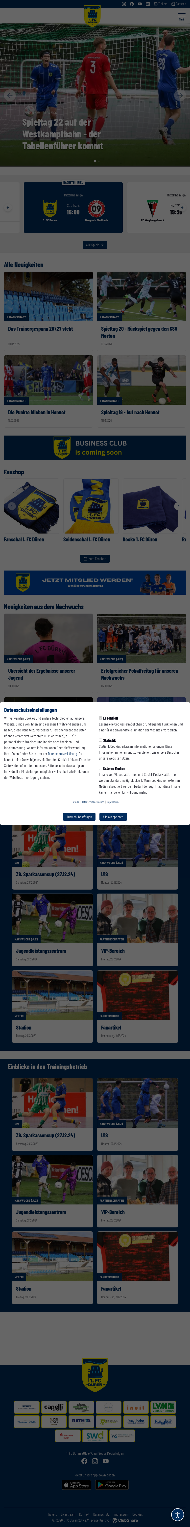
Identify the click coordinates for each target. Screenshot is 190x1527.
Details (75, 802)
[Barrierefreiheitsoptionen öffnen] (177, 1514)
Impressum (113, 802)
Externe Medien (112, 768)
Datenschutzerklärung (62, 753)
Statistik (107, 740)
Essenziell (108, 718)
